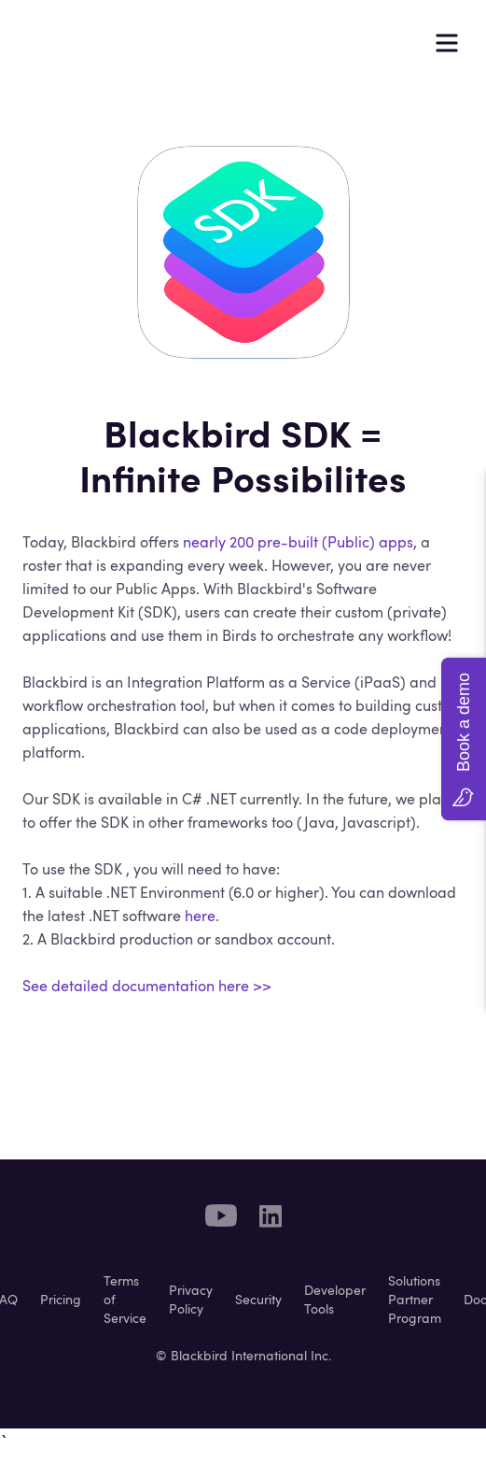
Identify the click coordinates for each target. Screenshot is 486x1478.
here (200, 915)
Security (258, 1299)
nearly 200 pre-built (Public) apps (298, 542)
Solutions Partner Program (414, 1299)
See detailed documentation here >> (146, 985)
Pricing (60, 1299)
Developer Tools (335, 1299)
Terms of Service (125, 1299)
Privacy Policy (191, 1299)
